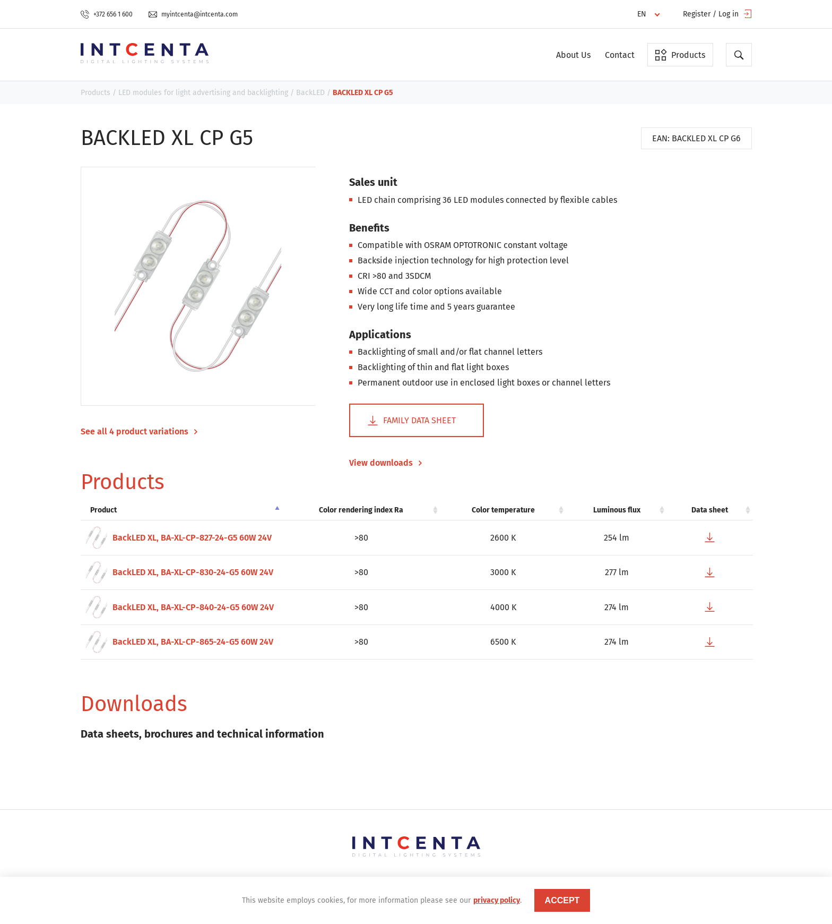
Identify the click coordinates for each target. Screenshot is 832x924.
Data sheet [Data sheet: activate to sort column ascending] (709, 510)
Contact (620, 55)
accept (562, 900)
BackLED (310, 92)
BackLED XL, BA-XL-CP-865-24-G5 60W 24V (179, 642)
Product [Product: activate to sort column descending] (103, 510)
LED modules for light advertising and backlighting (203, 92)
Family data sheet (412, 420)
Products (680, 55)
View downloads (385, 463)
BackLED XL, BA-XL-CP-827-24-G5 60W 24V (179, 538)
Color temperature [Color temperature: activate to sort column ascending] (503, 510)
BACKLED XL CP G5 (363, 92)
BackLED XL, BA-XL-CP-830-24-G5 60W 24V (179, 573)
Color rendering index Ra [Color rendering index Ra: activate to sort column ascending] (361, 510)
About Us (573, 55)
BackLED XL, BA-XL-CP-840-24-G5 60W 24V (180, 607)
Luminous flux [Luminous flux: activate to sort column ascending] (616, 510)
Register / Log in (717, 14)
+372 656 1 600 (107, 14)
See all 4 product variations (139, 431)
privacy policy (496, 900)
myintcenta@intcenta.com (193, 14)
